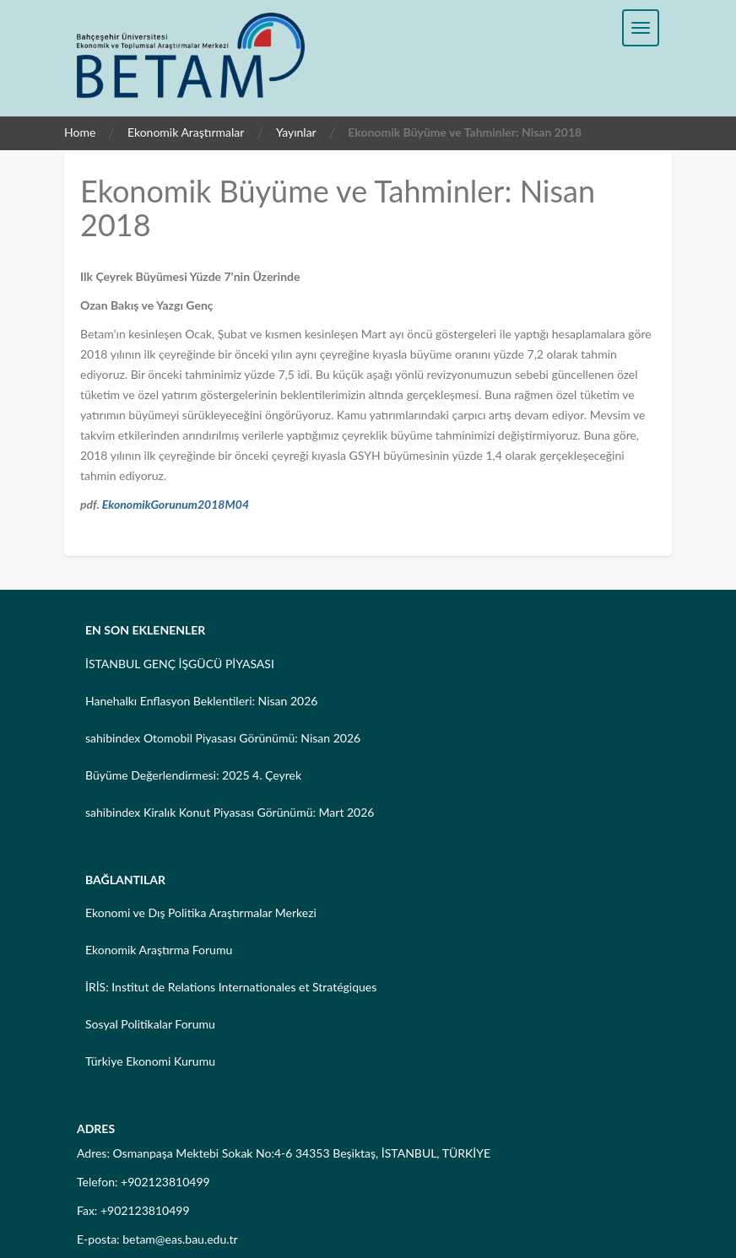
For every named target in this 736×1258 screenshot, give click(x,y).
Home (79, 132)
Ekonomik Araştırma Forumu (158, 949)
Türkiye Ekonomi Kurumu (150, 1061)
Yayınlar (296, 132)
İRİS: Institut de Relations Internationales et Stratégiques (230, 987)
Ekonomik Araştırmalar (186, 132)
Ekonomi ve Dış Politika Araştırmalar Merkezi (201, 912)
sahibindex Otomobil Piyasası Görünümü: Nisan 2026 (222, 738)
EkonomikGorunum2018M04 (175, 504)
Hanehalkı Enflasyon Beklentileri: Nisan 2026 (201, 701)
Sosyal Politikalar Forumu (150, 1024)
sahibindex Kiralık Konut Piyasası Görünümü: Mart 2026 (229, 812)
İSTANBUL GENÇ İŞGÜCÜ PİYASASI (179, 663)
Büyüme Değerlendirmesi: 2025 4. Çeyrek (193, 775)
